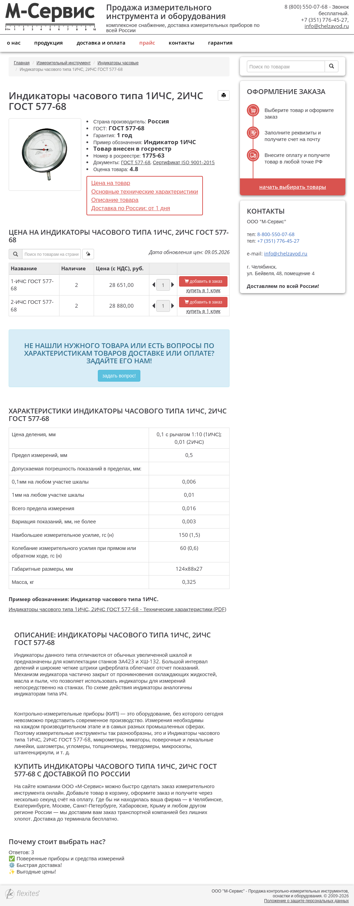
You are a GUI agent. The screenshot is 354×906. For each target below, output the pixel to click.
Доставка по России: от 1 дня (130, 208)
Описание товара (114, 200)
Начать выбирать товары (292, 186)
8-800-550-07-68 (275, 234)
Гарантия (220, 42)
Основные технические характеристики (144, 191)
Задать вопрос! (119, 375)
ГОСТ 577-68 (135, 162)
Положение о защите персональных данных (306, 901)
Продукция (48, 42)
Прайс (147, 42)
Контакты (181, 42)
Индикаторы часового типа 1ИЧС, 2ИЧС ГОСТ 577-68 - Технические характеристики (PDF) (117, 609)
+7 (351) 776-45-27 (277, 240)
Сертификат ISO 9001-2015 (184, 162)
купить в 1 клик (203, 290)
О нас (13, 42)
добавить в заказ (203, 281)
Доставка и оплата (101, 42)
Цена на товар (110, 183)
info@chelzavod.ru (327, 25)
